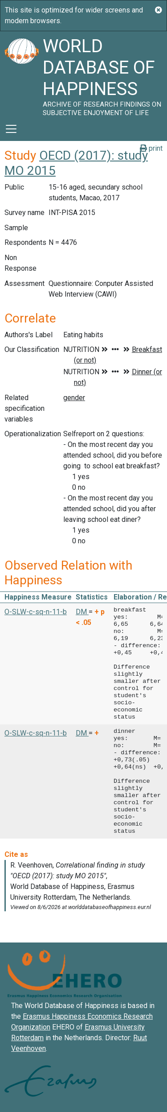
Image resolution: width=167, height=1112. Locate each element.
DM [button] (82, 612)
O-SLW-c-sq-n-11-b (35, 612)
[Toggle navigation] (11, 128)
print (151, 148)
